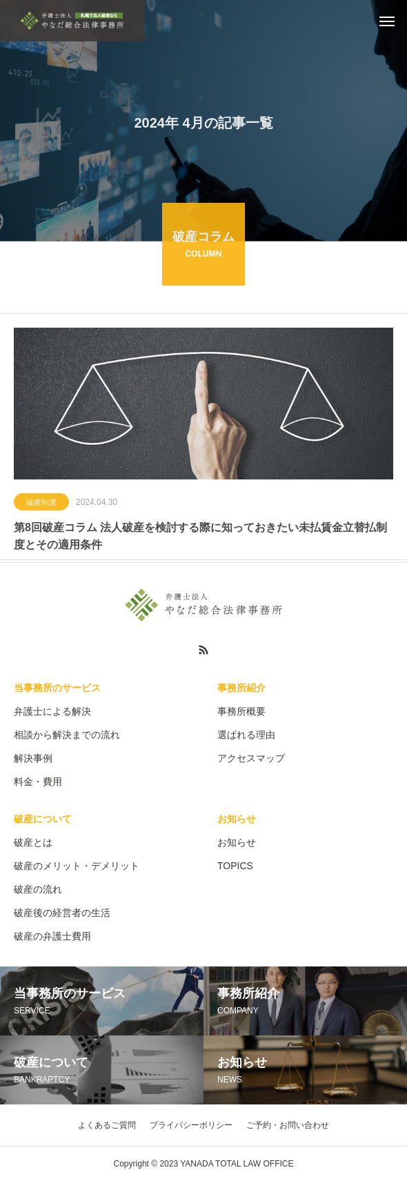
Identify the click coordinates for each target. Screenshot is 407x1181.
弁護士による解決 (52, 711)
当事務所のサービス (57, 687)
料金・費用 (38, 781)
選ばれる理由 (246, 734)
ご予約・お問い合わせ (287, 1125)
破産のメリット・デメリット (76, 865)
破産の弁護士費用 (52, 936)
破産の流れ (38, 889)
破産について (43, 818)
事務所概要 (241, 711)
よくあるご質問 (107, 1125)
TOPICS (235, 865)
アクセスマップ (251, 758)
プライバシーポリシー (191, 1125)
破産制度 (41, 503)
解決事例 (33, 758)
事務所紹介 (241, 687)
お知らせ (236, 818)
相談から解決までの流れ (67, 734)
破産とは (33, 842)
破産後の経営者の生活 (62, 912)
